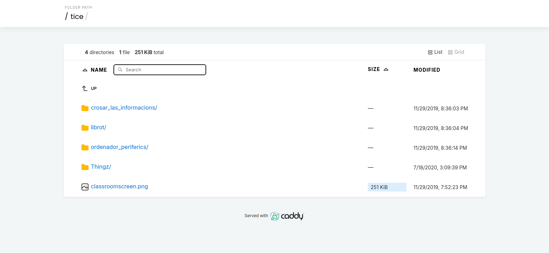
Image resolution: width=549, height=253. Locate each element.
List (435, 52)
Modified (426, 70)
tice (77, 16)
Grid (455, 52)
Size (379, 69)
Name (100, 69)
